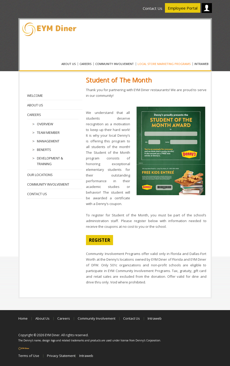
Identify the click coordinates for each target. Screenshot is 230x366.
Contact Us (152, 8)
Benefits (44, 149)
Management (48, 141)
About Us (68, 64)
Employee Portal (182, 8)
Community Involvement (114, 64)
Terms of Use (28, 355)
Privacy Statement (61, 355)
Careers (85, 64)
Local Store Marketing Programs (164, 64)
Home (23, 318)
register (99, 240)
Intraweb (201, 64)
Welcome (35, 95)
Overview (45, 124)
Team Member (48, 132)
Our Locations (40, 174)
